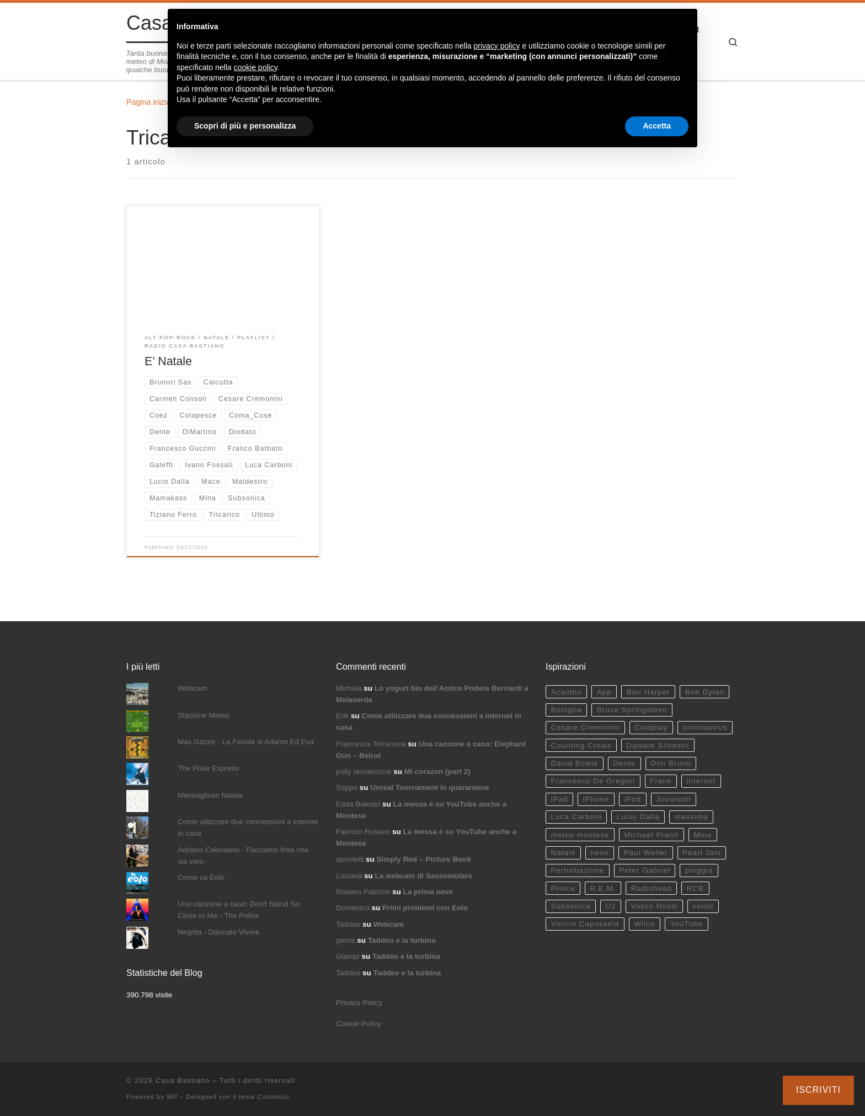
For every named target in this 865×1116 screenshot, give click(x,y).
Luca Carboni (576, 817)
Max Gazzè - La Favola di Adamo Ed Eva (246, 742)
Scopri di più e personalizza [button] (245, 125)
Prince (563, 888)
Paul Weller (645, 852)
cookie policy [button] (255, 67)
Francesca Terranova (371, 744)
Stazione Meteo (203, 715)
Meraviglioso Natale (210, 795)
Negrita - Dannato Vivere (218, 932)
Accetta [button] (657, 125)
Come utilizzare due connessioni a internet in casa (248, 827)
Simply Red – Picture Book (424, 859)
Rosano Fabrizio (363, 892)
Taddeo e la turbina (402, 940)
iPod (632, 799)
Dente (624, 763)
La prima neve (428, 892)
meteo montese (580, 835)
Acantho (566, 692)
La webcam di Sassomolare (423, 876)
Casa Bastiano (183, 1080)
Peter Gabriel (644, 870)
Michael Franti (651, 835)
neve (599, 852)
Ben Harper (648, 692)
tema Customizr (264, 1096)
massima (691, 817)
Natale (563, 852)
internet (701, 781)
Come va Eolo (201, 877)
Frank (661, 781)
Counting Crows (581, 745)
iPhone (596, 799)
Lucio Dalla (638, 817)
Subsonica (570, 906)
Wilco (644, 924)
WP (172, 1096)
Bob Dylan (704, 692)
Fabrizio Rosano (363, 831)
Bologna (566, 710)
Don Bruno (670, 763)
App (604, 692)
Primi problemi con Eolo (425, 908)
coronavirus (704, 727)
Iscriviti (818, 1089)
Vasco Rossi (654, 906)
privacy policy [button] (497, 45)
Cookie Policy (358, 1023)
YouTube (686, 924)
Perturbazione (577, 870)
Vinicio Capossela (585, 924)
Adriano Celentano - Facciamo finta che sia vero (243, 856)
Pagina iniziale (151, 102)
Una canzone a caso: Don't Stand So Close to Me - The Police (239, 910)
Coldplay (651, 727)
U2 (610, 906)
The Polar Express (208, 768)
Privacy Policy (359, 1002)
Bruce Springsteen (632, 710)
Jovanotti (673, 799)
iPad (559, 799)
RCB (695, 888)
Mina (702, 835)
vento (702, 906)
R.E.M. (603, 888)
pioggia (699, 870)
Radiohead (651, 888)
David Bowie (574, 763)
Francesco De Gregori (593, 781)
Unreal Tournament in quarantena (429, 787)
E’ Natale (168, 361)
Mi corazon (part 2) (437, 771)
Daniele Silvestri (657, 745)
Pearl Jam (701, 852)
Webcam (192, 688)
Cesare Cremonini (585, 727)
